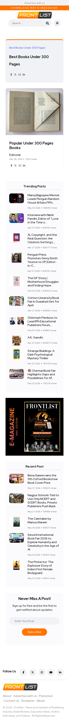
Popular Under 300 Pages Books (31, 145)
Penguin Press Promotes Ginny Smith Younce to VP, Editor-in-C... (43, 260)
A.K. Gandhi (35, 337)
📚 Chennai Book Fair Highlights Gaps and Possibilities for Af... (42, 374)
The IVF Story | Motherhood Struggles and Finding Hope (43, 281)
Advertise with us (34, 3)
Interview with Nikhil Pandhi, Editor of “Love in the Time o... (43, 218)
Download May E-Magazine (35, 7)
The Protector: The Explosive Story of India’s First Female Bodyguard (41, 567)
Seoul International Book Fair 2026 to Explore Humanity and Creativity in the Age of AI (43, 542)
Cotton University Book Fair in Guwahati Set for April (43, 301)
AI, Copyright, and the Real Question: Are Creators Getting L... (42, 238)
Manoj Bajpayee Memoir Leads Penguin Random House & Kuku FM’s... (43, 198)
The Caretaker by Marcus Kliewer (39, 520)
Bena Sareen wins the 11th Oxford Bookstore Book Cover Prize (43, 479)
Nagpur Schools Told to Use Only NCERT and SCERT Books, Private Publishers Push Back (43, 500)
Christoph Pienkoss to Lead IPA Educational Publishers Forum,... (42, 321)
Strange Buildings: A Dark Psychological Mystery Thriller (41, 354)
